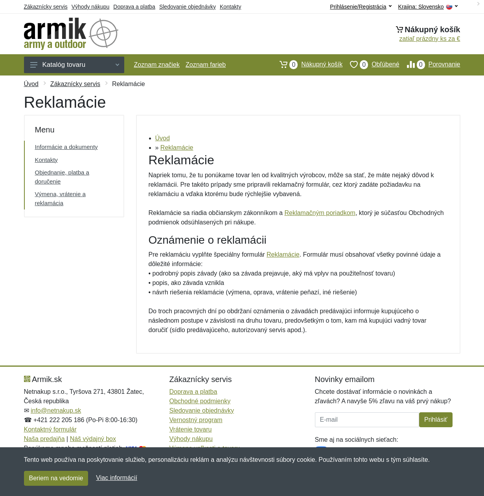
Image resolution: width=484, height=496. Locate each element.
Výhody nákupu (91, 7)
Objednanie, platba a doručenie (62, 177)
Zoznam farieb (206, 64)
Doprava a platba (134, 7)
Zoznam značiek (157, 64)
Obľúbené (370, 64)
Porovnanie (429, 64)
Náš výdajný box (93, 438)
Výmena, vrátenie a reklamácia (60, 198)
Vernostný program (196, 420)
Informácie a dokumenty (66, 146)
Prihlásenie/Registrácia (360, 6)
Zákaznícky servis (46, 7)
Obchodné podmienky (200, 401)
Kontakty (230, 7)
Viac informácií (116, 477)
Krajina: (428, 7)
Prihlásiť (435, 419)
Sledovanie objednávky (187, 7)
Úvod (31, 84)
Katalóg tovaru (74, 64)
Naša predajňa (44, 438)
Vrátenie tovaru (190, 429)
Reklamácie (176, 147)
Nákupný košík (307, 64)
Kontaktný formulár (50, 429)
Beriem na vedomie (56, 478)
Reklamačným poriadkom (319, 212)
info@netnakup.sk (56, 410)
